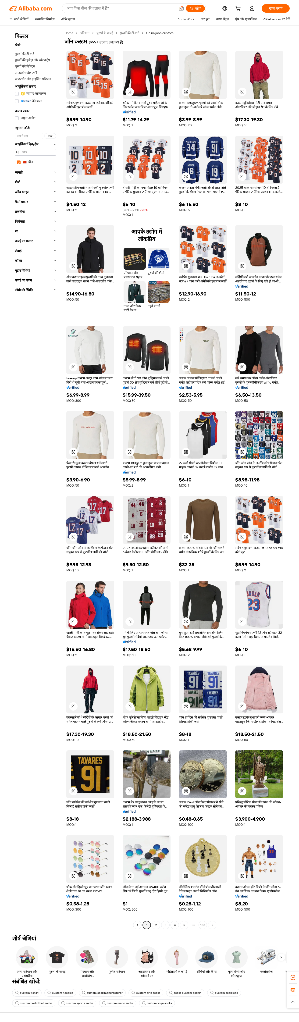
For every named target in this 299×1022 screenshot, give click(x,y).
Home (68, 33)
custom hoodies (60, 993)
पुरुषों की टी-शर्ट (129, 33)
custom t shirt (27, 993)
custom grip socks (146, 993)
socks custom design (185, 993)
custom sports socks (77, 1003)
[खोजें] (195, 8)
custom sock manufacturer (102, 993)
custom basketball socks (33, 1003)
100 (202, 925)
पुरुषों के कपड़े (104, 33)
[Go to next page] (212, 925)
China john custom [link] (160, 33)
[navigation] (35, 479)
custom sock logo (224, 993)
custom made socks (117, 1003)
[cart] (238, 9)
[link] (293, 978)
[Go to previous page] (137, 925)
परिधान (84, 33)
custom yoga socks (157, 1003)
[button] (181, 8)
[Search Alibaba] (121, 8)
